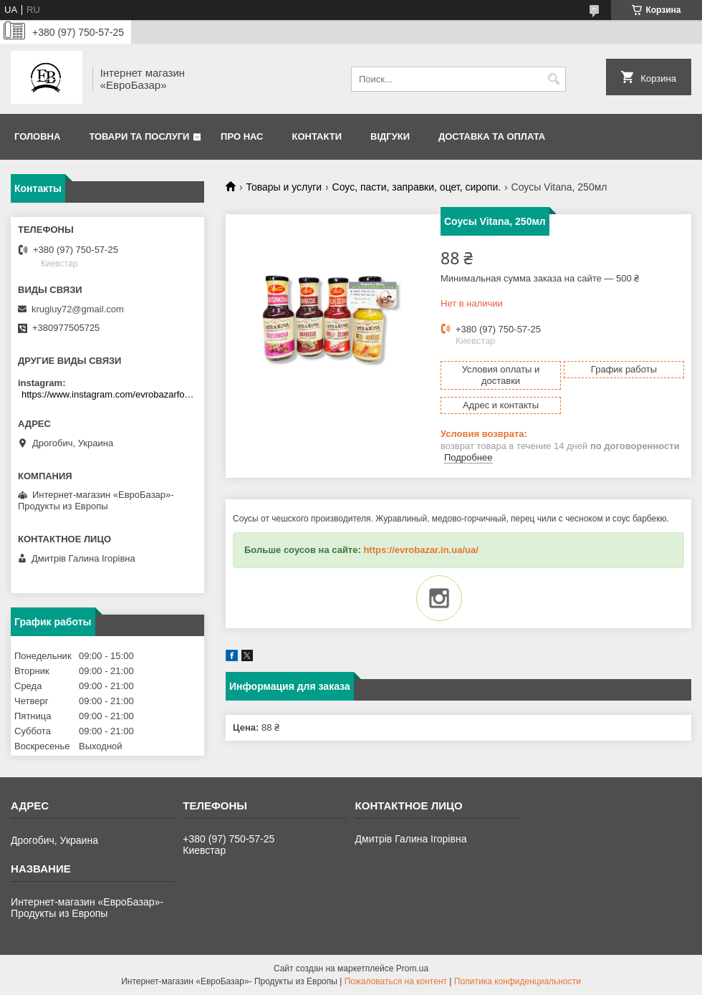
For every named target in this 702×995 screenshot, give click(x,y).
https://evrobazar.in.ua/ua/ (420, 549)
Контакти (317, 136)
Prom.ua (412, 968)
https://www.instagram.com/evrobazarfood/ (109, 394)
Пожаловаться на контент (396, 981)
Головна (37, 136)
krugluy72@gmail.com (78, 309)
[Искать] (553, 79)
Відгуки (390, 136)
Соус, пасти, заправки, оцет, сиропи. (416, 187)
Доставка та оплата (491, 136)
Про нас (242, 136)
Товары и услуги (284, 187)
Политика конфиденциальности (517, 981)
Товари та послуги (139, 136)
